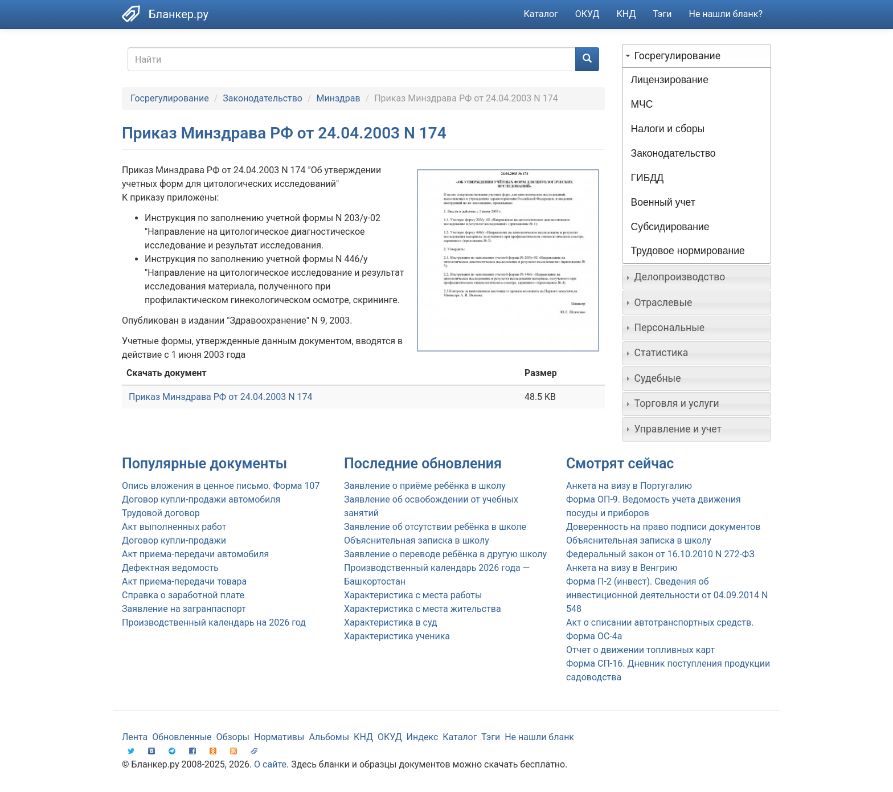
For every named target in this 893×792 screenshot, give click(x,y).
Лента (135, 737)
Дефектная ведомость (170, 567)
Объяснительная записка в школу (416, 540)
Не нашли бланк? (726, 14)
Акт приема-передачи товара (184, 581)
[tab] (697, 56)
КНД (626, 14)
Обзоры (233, 737)
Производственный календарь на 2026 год (214, 622)
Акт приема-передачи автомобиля (195, 554)
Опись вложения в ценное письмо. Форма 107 (220, 485)
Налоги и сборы (668, 128)
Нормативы (279, 737)
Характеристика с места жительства (422, 608)
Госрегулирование (169, 98)
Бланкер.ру (178, 14)
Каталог (541, 14)
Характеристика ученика (397, 636)
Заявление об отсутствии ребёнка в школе (435, 526)
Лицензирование (669, 79)
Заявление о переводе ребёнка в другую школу (445, 554)
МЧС (642, 104)
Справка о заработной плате (183, 595)
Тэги (662, 14)
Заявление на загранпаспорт (184, 608)
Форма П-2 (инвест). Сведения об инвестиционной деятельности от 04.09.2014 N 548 (667, 595)
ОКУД (587, 14)
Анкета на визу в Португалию (629, 485)
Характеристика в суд (390, 622)
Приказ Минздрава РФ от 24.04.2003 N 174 (221, 396)
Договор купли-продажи (174, 540)
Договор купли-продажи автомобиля (201, 499)
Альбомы (329, 737)
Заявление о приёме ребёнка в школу (425, 485)
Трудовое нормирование (688, 250)
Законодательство (262, 98)
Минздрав (339, 98)
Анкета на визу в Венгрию (622, 567)
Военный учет (663, 202)
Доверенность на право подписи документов (663, 526)
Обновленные (181, 737)
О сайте (270, 764)
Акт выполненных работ (174, 526)
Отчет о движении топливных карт (640, 649)
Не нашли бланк (539, 737)
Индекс (423, 737)
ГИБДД (647, 177)
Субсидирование (670, 226)
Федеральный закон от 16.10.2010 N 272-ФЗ (660, 554)
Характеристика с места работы (413, 595)
